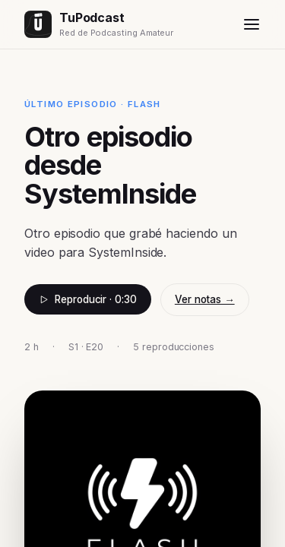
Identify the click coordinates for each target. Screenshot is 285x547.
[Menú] (251, 24)
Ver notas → (205, 299)
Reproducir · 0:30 (88, 299)
